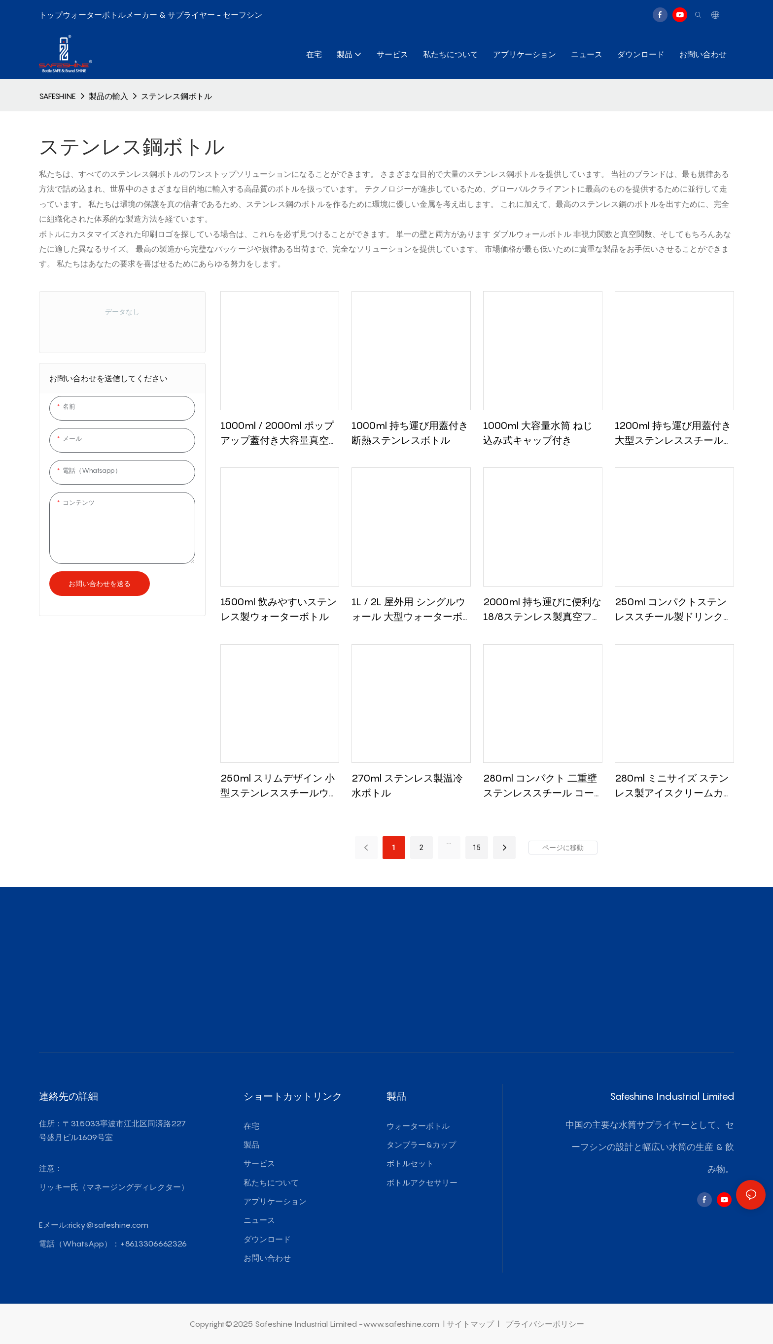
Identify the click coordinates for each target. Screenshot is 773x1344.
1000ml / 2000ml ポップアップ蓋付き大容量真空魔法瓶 (279, 434)
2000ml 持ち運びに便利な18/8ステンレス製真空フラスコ (542, 610)
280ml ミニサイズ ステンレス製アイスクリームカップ (674, 786)
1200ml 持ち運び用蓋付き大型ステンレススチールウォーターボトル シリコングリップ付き (674, 434)
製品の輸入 (108, 96)
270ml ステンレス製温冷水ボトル (407, 785)
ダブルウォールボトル (532, 234)
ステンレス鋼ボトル (176, 96)
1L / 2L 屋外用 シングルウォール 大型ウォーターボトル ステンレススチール (408, 610)
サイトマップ (471, 1324)
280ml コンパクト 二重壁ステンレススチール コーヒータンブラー (540, 786)
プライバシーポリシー (543, 1324)
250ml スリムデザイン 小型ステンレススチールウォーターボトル (279, 786)
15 (477, 848)
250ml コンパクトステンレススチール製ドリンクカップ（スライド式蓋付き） (674, 610)
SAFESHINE (57, 96)
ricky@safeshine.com (108, 1225)
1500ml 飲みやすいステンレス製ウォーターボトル (278, 609)
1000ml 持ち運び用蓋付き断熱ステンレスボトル (409, 433)
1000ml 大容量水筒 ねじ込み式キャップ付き (538, 433)
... (449, 842)
